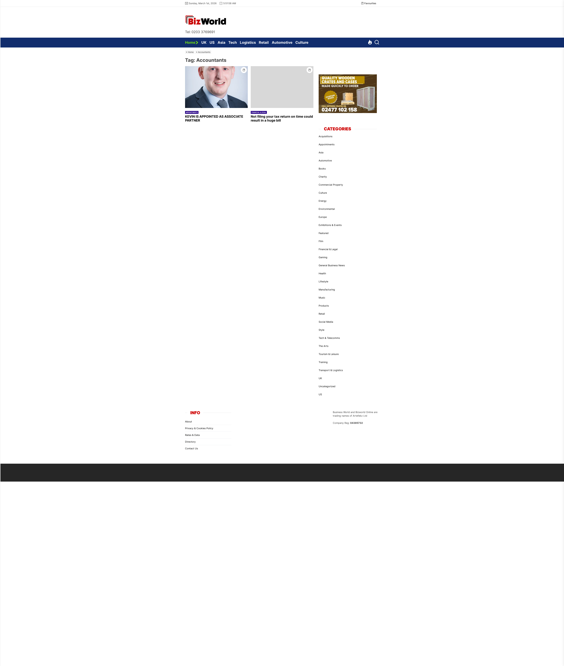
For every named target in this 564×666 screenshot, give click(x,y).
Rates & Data (192, 434)
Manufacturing (327, 289)
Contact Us (191, 448)
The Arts (323, 345)
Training (323, 362)
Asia (221, 42)
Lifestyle (323, 281)
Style (321, 329)
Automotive (282, 42)
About (188, 421)
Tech (232, 42)
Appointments (192, 112)
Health (322, 273)
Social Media (326, 321)
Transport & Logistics (331, 370)
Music (322, 297)
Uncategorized (327, 386)
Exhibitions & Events (330, 225)
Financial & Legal (258, 112)
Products (324, 305)
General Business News (332, 265)
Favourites (368, 3)
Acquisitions (325, 136)
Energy (323, 200)
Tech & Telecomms (329, 337)
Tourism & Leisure (329, 354)
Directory (190, 441)
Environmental (327, 208)
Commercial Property (331, 184)
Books (322, 168)
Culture (301, 42)
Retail (264, 42)
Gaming (323, 257)
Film (321, 241)
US (212, 42)
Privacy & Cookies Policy (199, 428)
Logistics (248, 42)
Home (191, 42)
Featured (323, 233)
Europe (323, 216)
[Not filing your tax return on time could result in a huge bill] (282, 87)
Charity (323, 176)
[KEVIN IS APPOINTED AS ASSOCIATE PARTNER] (216, 87)
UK (204, 42)
